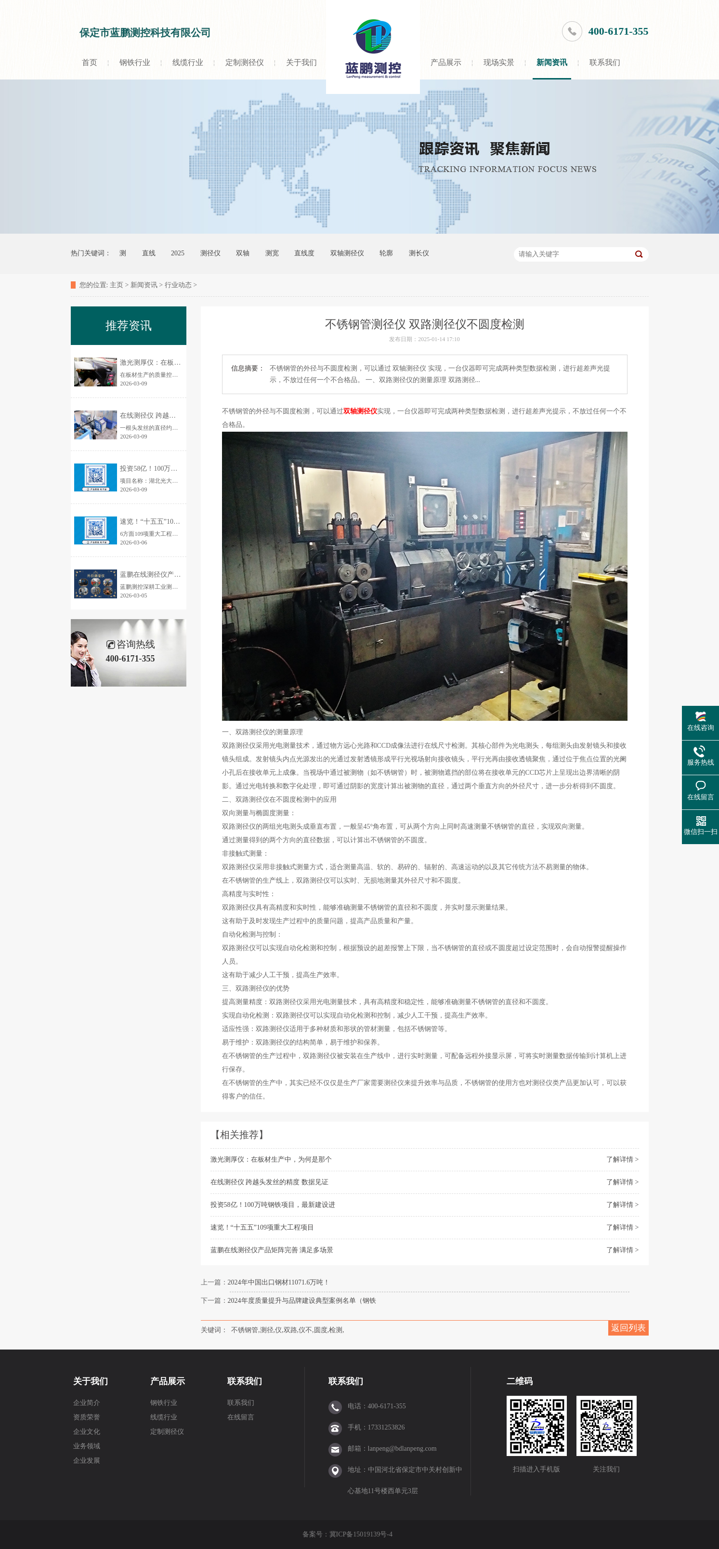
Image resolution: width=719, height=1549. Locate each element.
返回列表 (628, 1328)
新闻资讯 (551, 62)
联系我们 (604, 62)
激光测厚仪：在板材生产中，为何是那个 (271, 1159)
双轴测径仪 (347, 253)
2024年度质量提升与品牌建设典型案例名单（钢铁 (302, 1300)
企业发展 (86, 1460)
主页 (116, 285)
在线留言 (240, 1417)
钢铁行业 (134, 62)
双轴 (242, 253)
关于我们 (301, 62)
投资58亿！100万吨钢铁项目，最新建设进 (272, 1204)
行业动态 (178, 285)
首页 (89, 62)
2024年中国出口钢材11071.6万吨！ (279, 1282)
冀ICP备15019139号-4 (361, 1534)
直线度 (304, 253)
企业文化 (86, 1431)
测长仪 (419, 253)
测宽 (272, 253)
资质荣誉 (86, 1417)
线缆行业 (187, 62)
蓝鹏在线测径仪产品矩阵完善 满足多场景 (272, 1250)
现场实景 (499, 62)
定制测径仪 (244, 62)
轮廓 (386, 253)
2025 (177, 253)
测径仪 (210, 253)
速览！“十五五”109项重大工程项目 (262, 1227)
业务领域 (86, 1446)
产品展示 (446, 62)
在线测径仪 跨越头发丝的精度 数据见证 (269, 1182)
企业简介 (86, 1402)
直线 (149, 253)
